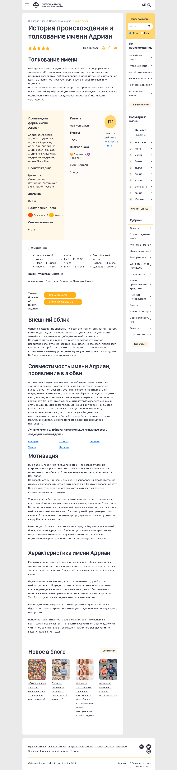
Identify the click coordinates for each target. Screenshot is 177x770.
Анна (135, 149)
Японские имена (139, 78)
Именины (121, 746)
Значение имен (36, 21)
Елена (135, 161)
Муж (146, 33)
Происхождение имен (140, 236)
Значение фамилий (39, 751)
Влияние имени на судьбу (139, 265)
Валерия (33, 441)
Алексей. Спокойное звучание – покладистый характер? (59, 691)
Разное (134, 305)
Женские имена (139, 244)
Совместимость (60, 295)
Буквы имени (138, 274)
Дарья (136, 167)
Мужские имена (139, 251)
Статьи (75, 751)
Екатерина (138, 186)
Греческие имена (139, 84)
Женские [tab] (140, 130)
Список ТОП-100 (140, 208)
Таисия (32, 447)
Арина (135, 193)
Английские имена (136, 57)
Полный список (140, 104)
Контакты (123, 763)
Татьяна (63, 441)
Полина (137, 199)
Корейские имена (140, 72)
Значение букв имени (63, 301)
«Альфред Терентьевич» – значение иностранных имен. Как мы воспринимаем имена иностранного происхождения (85, 699)
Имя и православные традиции (138, 284)
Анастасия (138, 142)
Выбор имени (138, 257)
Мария (135, 155)
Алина (135, 174)
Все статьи (109, 650)
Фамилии (135, 228)
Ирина (136, 180)
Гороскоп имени (140, 334)
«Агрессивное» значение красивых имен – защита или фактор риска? (37, 691)
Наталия (64, 447)
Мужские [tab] (140, 134)
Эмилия (95, 441)
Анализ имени (60, 751)
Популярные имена (60, 21)
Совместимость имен (139, 319)
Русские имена (138, 65)
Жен (135, 33)
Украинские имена (136, 93)
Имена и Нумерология (138, 296)
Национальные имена (80, 746)
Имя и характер (139, 311)
